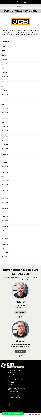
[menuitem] (27, 2)
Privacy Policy (26, 410)
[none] (27, 2)
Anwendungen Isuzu (14, 381)
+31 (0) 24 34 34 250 (13, 395)
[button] (36, 2)
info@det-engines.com (14, 397)
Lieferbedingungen (34, 410)
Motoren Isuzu (12, 372)
